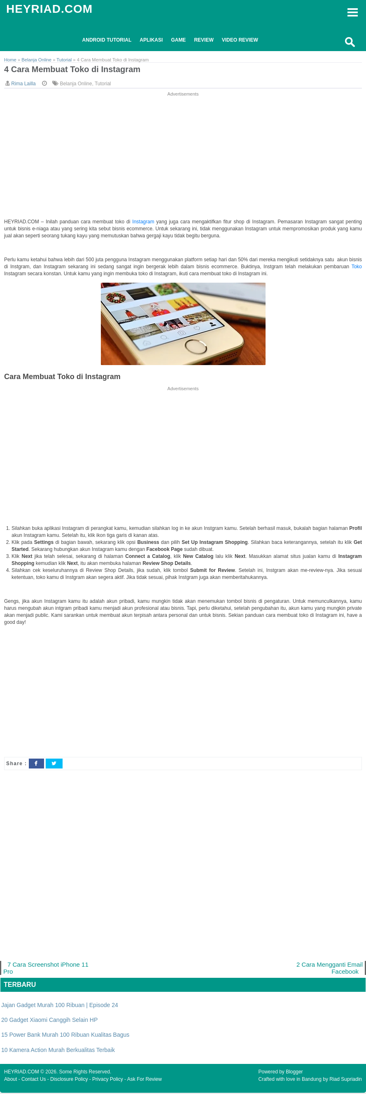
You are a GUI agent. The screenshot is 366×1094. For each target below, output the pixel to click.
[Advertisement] (183, 156)
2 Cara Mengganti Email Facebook (329, 969)
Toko (357, 267)
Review (203, 40)
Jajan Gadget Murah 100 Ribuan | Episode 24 (59, 1006)
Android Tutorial (107, 40)
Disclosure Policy (69, 1080)
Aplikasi (151, 40)
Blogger (294, 1073)
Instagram (144, 222)
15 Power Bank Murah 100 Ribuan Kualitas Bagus (65, 1036)
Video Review (240, 40)
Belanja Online (76, 84)
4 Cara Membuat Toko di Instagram (75, 70)
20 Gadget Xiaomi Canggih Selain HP (49, 1021)
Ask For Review (144, 1080)
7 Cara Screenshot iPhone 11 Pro (47, 969)
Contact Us (33, 1080)
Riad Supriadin (345, 1080)
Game (178, 40)
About (10, 1080)
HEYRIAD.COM (49, 8)
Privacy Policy (107, 1080)
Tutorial (103, 84)
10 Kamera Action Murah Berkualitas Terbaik (58, 1051)
